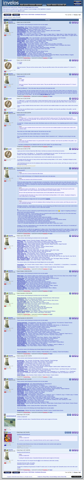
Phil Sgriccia (20, 285)
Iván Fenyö (20, 387)
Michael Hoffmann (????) (23, 330)
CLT (39, 460)
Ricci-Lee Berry (21, 361)
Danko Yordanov (21, 375)
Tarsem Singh (20, 254)
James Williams (21, 344)
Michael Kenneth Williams (23, 311)
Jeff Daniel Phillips (21, 47)
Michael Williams (21, 286)
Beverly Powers (21, 307)
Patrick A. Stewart (21, 267)
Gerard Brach (20, 27)
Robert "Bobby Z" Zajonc (23, 259)
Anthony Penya (21, 334)
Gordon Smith (20, 48)
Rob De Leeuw (20, 278)
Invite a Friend (61, 476)
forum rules (28, 7)
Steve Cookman (21, 328)
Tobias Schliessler (21, 253)
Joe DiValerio (20, 279)
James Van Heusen (22, 53)
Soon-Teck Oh (20, 256)
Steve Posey (20, 337)
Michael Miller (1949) (22, 251)
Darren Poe (20, 252)
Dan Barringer (20, 360)
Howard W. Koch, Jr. (22, 333)
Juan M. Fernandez (22, 39)
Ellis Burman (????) (22, 325)
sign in (19, 10)
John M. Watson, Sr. (45, 94)
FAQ (65, 476)
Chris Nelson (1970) (22, 45)
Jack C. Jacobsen (21, 331)
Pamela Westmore (21, 340)
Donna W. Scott (21, 284)
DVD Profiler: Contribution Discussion (37, 14)
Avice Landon (20, 393)
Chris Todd (20, 310)
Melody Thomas (21, 51)
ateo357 (10, 60)
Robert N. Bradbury (22, 351)
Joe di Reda (20, 241)
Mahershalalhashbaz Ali (23, 383)
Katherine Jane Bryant (22, 28)
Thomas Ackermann (22, 322)
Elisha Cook (20, 386)
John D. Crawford (21, 31)
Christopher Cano (21, 29)
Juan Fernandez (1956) (22, 37)
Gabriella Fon (20, 391)
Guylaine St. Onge (21, 402)
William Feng (20, 242)
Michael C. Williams (22, 287)
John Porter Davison (22, 281)
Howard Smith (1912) (22, 308)
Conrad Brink (20, 264)
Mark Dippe (20, 34)
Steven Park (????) (22, 46)
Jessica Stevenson (21, 339)
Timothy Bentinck (21, 385)
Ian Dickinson (20, 299)
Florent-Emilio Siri (21, 338)
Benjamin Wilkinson (22, 343)
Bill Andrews (20, 323)
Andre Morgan (20, 398)
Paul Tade (19, 50)
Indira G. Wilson (21, 312)
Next (79, 14)
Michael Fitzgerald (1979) (23, 389)
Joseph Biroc (20, 363)
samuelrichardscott (11, 416)
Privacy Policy (46, 476)
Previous (75, 14)
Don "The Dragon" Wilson (23, 258)
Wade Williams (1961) (22, 257)
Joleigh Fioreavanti (22, 244)
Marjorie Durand (21, 280)
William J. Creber (21, 240)
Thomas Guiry (20, 289)
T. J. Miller (19, 42)
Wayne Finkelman (21, 388)
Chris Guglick (20, 392)
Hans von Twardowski (22, 371)
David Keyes (20, 305)
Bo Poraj (19, 336)
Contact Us (40, 476)
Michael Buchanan (21, 297)
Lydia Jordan (20, 247)
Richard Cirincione (21, 327)
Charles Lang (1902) (22, 394)
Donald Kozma (20, 410)
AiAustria (10, 22)
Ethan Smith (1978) (22, 400)
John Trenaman (21, 52)
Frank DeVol (20, 364)
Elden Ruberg (20, 370)
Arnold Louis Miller (22, 44)
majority (48, 198)
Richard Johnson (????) (23, 246)
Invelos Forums (24, 14)
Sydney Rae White (21, 405)
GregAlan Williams (21, 54)
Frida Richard (20, 367)
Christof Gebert (21, 40)
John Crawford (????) (22, 30)
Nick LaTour (20, 248)
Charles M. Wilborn (22, 342)
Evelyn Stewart (21, 403)
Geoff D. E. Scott (21, 399)
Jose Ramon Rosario (22, 369)
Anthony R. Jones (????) (23, 302)
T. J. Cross (19, 33)
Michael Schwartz (21, 283)
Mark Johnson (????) (22, 300)
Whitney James (21, 41)
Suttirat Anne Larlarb (22, 366)
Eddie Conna (20, 275)
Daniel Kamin (20, 303)
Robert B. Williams (21, 345)
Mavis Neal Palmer (21, 306)
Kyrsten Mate (20, 397)
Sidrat (9, 432)
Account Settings (53, 476)
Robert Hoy (20, 365)
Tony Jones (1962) (21, 301)
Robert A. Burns (21, 326)
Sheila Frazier (20, 245)
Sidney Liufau (20, 250)
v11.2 (51, 57)
